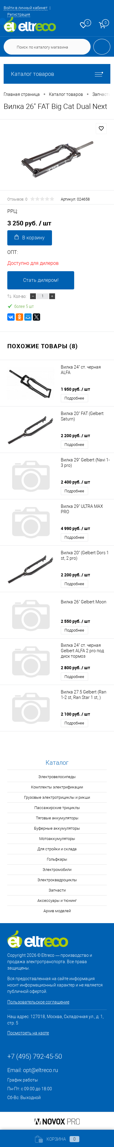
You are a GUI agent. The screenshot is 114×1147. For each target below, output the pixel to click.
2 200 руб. (75, 435)
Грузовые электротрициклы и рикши (57, 797)
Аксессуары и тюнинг (57, 900)
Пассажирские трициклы (57, 807)
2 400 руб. (75, 482)
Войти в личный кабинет (25, 7)
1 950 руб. (75, 389)
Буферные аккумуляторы (57, 828)
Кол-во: (19, 296)
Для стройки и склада (57, 849)
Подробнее (74, 398)
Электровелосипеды (57, 776)
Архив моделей (57, 911)
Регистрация (18, 14)
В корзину (30, 237)
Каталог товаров (57, 74)
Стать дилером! (41, 280)
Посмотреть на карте (28, 1033)
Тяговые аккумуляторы (57, 818)
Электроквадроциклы (57, 880)
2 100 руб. (75, 714)
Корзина (57, 1139)
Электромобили (57, 869)
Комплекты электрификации (57, 787)
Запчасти (57, 890)
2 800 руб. (75, 667)
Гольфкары (57, 859)
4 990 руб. (75, 528)
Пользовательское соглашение (38, 1002)
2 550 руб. (75, 621)
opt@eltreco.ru (40, 1070)
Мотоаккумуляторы (57, 838)
